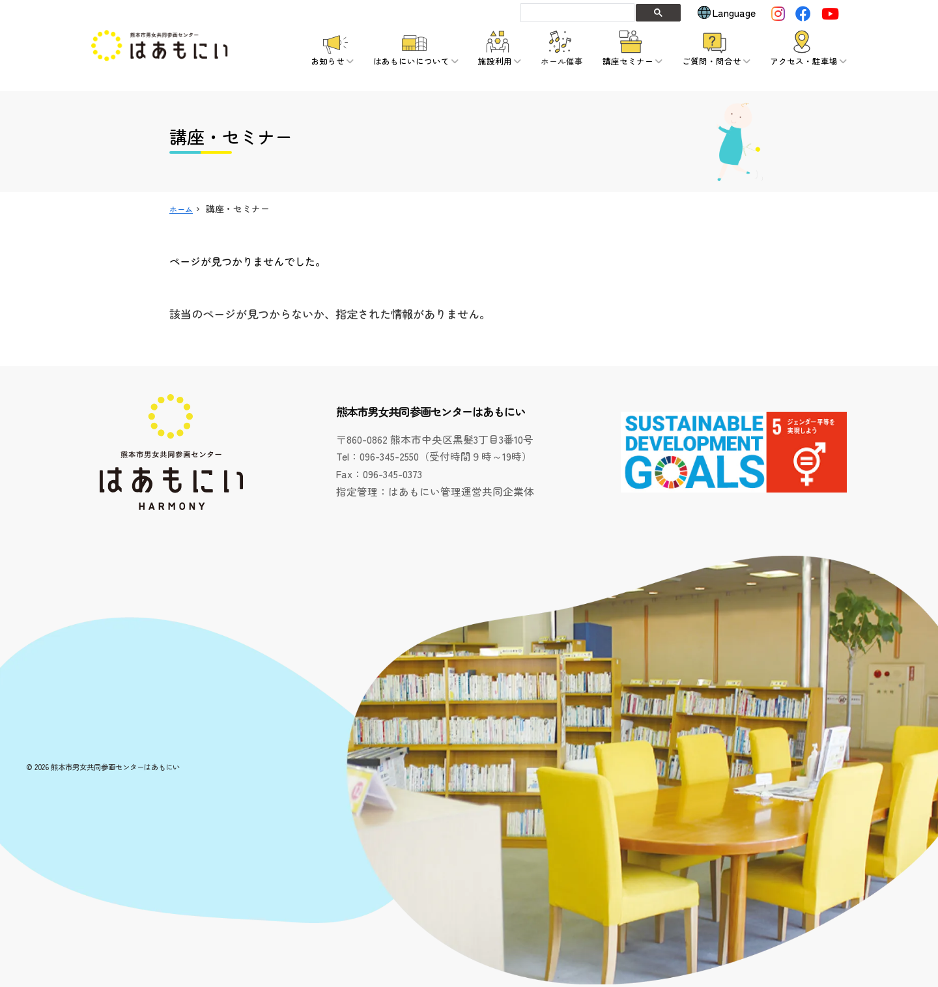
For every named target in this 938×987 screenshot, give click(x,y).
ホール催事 (562, 61)
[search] (576, 12)
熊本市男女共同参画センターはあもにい (115, 767)
